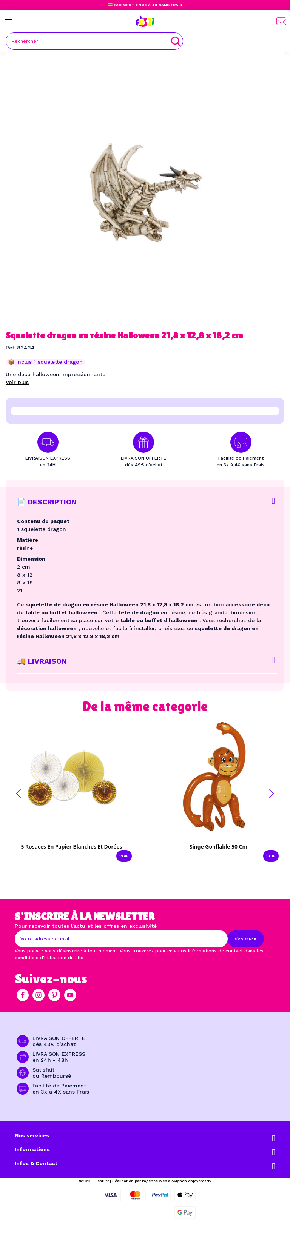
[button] (18, 793)
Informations (32, 1149)
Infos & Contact (36, 1163)
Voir (124, 856)
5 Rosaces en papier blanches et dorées (71, 846)
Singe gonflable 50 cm (218, 846)
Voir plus (17, 382)
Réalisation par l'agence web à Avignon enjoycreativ (161, 1181)
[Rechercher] (94, 41)
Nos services (32, 1135)
